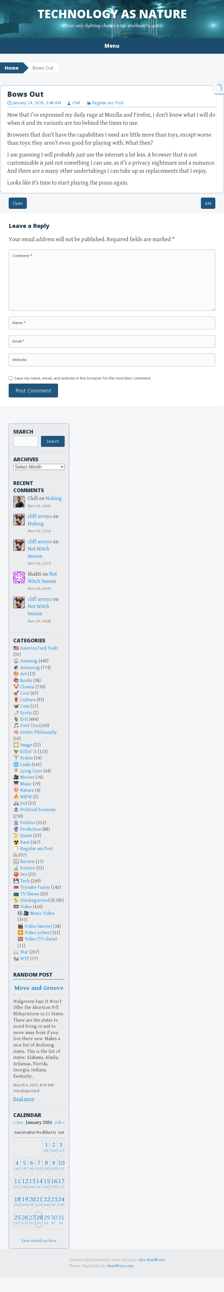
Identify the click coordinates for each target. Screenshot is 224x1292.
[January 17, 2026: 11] (61, 1183)
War (24, 952)
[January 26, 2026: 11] (24, 1219)
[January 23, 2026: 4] (53, 1201)
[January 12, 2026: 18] (24, 1183)
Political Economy (38, 810)
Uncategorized (34, 900)
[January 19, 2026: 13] (24, 1201)
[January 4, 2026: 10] (17, 1165)
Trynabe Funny (35, 887)
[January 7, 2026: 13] (39, 1165)
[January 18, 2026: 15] (17, 1201)
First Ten (29, 725)
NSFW (26, 797)
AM (208, 203)
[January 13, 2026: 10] (31, 1183)
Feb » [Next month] (60, 1122)
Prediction (30, 829)
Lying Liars (31, 771)
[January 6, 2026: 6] (31, 1165)
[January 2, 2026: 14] (53, 1146)
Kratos (26, 758)
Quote (26, 836)
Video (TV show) (41, 939)
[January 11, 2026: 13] (17, 1183)
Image (26, 745)
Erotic (26, 713)
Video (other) (38, 933)
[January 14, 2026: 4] (39, 1183)
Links (25, 764)
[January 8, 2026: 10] (46, 1165)
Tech (25, 881)
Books (26, 680)
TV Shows (29, 894)
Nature (27, 790)
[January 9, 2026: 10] (53, 1165)
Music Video (42, 913)
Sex (23, 874)
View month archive (39, 1240)
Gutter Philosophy (38, 732)
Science (27, 868)
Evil (24, 719)
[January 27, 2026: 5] (31, 1219)
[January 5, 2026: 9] (24, 1165)
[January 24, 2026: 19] (61, 1201)
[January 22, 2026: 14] (46, 1201)
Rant (24, 842)
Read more (23, 1099)
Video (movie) (38, 926)
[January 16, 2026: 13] (53, 1183)
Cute (24, 706)
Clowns (27, 687)
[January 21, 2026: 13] (39, 1201)
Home (11, 68)
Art (23, 674)
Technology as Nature (112, 14)
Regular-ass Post (108, 102)
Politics (27, 823)
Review (27, 862)
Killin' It (28, 751)
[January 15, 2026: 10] (46, 1183)
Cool (24, 693)
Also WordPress (152, 1260)
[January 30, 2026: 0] (53, 1219)
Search (23, 431)
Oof (23, 803)
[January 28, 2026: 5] (39, 1219)
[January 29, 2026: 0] (46, 1219)
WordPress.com (120, 1266)
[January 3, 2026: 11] (61, 1146)
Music (26, 784)
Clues (18, 203)
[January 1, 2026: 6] (46, 1146)
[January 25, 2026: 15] (17, 1219)
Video (26, 907)
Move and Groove (39, 988)
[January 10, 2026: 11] (61, 1165)
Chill (76, 102)
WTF (24, 959)
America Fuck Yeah (38, 648)
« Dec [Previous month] (18, 1122)
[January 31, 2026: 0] (61, 1219)
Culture (28, 700)
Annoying (30, 667)
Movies (27, 777)
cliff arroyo (40, 516)
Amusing (29, 661)
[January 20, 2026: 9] (31, 1201)
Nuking (54, 498)
